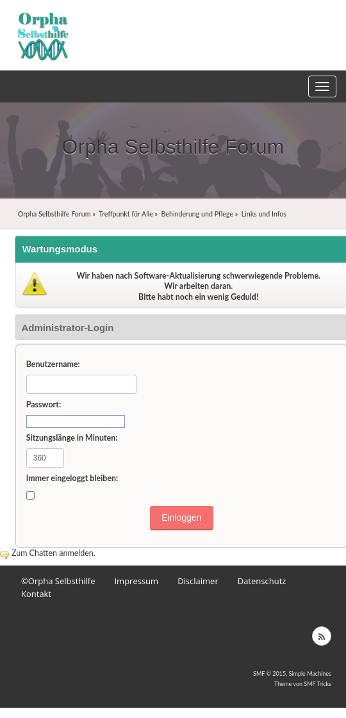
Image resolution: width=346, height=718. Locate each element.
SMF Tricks (317, 683)
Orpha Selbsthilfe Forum (173, 146)
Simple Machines (310, 673)
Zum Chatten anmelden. (53, 553)
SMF (259, 673)
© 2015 (276, 673)
